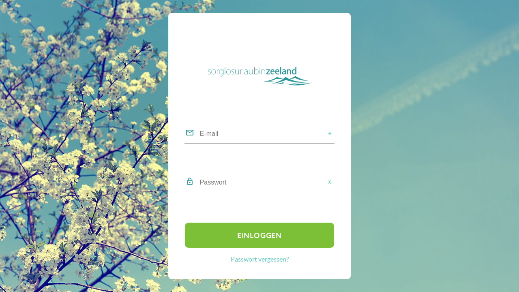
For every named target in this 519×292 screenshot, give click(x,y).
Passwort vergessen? (260, 259)
